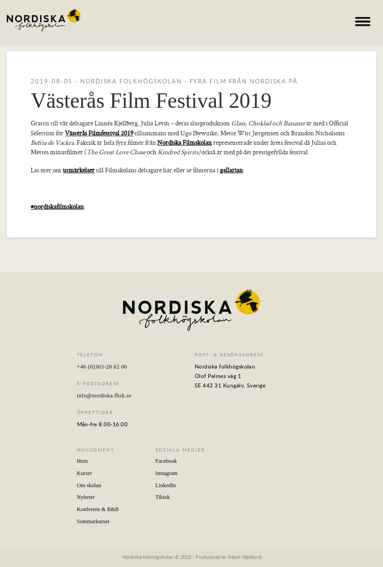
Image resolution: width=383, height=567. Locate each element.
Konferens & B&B (98, 509)
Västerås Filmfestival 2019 (99, 133)
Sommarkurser (93, 521)
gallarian (231, 170)
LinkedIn (165, 485)
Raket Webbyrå (244, 556)
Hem (82, 461)
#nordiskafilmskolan (57, 206)
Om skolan (89, 485)
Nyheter (86, 497)
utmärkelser (79, 170)
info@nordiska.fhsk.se (104, 395)
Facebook (166, 461)
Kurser (84, 473)
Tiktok (162, 497)
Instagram (166, 473)
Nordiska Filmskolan (184, 142)
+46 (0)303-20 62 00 (102, 367)
